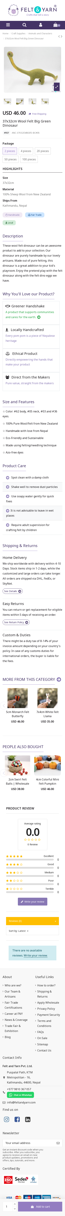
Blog (8, 1037)
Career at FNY (14, 1014)
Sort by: (13, 930)
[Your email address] (28, 1143)
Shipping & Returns (44, 994)
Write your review (32, 902)
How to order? (46, 985)
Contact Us (44, 1050)
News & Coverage (16, 1020)
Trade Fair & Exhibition (13, 1028)
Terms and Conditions (44, 1023)
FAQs (40, 1032)
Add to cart (40, 1207)
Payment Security (48, 1015)
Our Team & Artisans (12, 994)
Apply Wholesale (48, 1002)
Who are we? (13, 985)
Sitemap (42, 1044)
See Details (12, 591)
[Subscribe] (58, 1143)
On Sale (42, 1038)
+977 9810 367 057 (20, 1092)
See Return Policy (16, 622)
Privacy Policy (46, 1009)
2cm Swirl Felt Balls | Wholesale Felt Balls (17, 784)
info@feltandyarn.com (21, 1102)
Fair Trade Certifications (13, 1005)
